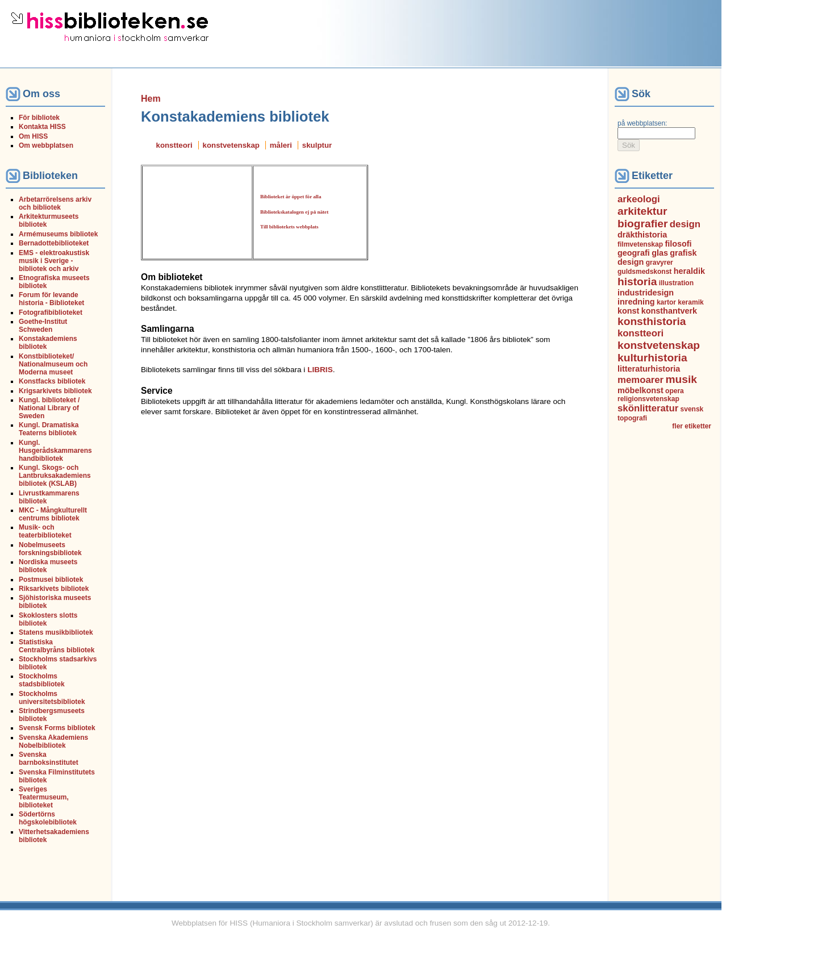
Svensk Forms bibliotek (57, 728)
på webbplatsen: (642, 123)
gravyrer (659, 262)
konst (628, 310)
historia (637, 282)
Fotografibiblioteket (50, 312)
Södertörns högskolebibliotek (48, 818)
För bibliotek (39, 118)
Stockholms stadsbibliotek (42, 680)
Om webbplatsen (46, 145)
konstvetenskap (231, 145)
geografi (633, 252)
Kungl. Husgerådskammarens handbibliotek (55, 451)
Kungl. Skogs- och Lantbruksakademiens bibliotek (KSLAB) (55, 476)
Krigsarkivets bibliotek (55, 391)
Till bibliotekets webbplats (289, 227)
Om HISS (33, 136)
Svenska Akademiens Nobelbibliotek (53, 741)
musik (681, 379)
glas (660, 252)
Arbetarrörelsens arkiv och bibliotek (55, 203)
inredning (636, 301)
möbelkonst (640, 390)
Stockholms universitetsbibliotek (52, 698)
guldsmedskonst (644, 272)
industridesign (645, 292)
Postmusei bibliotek (51, 580)
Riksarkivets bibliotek (54, 589)
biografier (642, 224)
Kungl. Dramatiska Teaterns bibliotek (48, 429)
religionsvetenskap (648, 399)
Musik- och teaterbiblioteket (45, 531)
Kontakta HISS (42, 127)
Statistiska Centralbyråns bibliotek (56, 646)
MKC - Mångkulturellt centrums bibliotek (53, 514)
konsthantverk (669, 310)
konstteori (174, 145)
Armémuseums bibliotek (58, 234)
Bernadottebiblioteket (54, 243)
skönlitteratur (647, 408)
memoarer (640, 379)
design (685, 224)
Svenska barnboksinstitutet (48, 758)
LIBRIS (320, 369)
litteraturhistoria (648, 368)
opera (674, 391)
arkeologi (638, 199)
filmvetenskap (640, 244)
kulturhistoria (652, 358)
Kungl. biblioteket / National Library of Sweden (49, 408)
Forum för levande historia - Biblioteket (51, 299)
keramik (690, 302)
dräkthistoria (642, 234)
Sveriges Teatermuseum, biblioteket (44, 797)
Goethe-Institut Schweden (43, 326)
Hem (151, 98)
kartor (666, 302)
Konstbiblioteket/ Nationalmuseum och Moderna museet (53, 364)
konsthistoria (651, 321)
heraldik (689, 271)
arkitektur (642, 211)
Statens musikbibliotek (56, 632)
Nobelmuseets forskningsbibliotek (50, 549)
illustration (676, 283)
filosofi (678, 243)
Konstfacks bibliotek (52, 381)
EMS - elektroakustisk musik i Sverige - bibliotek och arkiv (54, 261)
